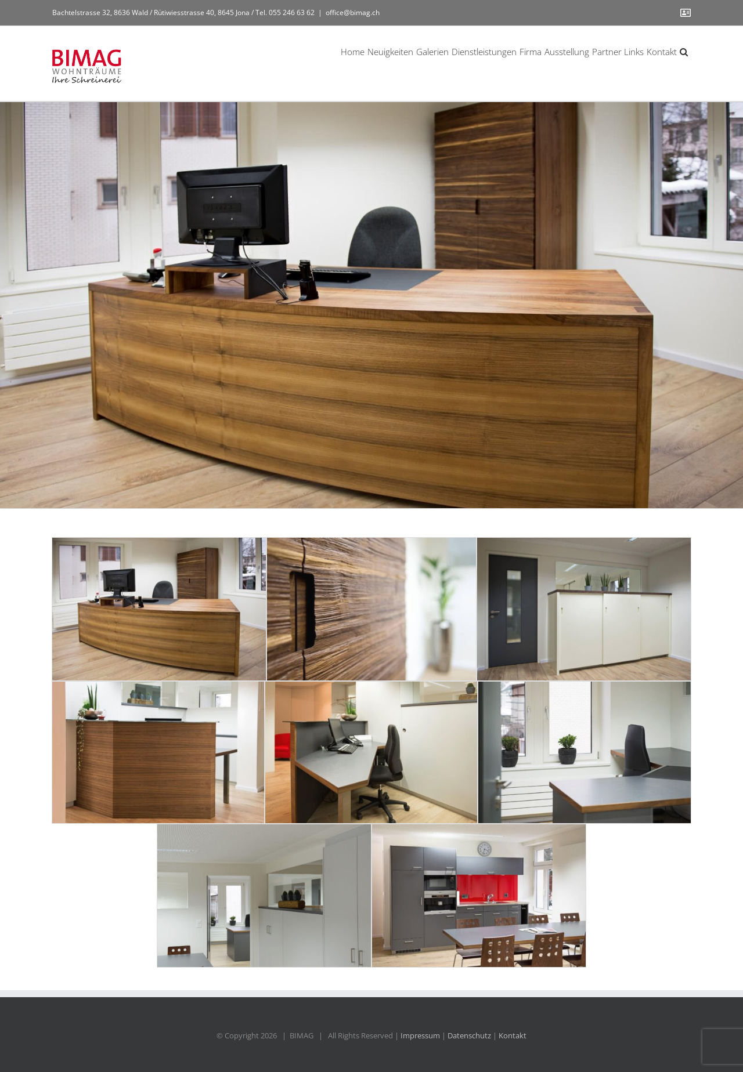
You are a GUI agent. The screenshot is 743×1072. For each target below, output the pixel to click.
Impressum (420, 1035)
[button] (684, 51)
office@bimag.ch (353, 12)
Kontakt (512, 1035)
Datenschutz (469, 1035)
